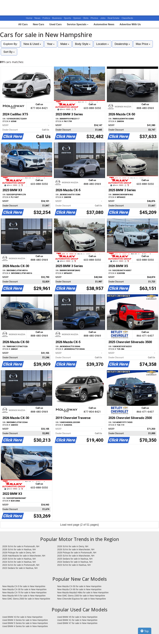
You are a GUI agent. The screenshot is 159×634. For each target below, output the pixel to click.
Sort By (9, 51)
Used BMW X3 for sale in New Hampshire (22, 617)
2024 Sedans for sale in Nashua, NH (74, 562)
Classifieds (127, 18)
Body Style (82, 44)
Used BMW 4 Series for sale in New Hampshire (25, 626)
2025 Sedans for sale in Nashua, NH (74, 559)
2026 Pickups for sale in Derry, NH (18, 552)
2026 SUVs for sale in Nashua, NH (19, 549)
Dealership (122, 44)
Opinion (77, 18)
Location (102, 44)
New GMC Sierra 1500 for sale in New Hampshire (81, 595)
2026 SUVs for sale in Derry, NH (72, 546)
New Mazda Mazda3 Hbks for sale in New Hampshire (82, 592)
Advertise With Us (130, 24)
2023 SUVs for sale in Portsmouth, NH (20, 565)
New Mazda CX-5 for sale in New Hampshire (23, 586)
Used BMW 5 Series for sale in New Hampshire (25, 623)
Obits (86, 18)
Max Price (143, 44)
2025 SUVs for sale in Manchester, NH (75, 555)
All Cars (23, 24)
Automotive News (104, 24)
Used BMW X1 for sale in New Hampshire (77, 620)
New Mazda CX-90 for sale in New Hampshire (79, 589)
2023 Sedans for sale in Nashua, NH (19, 568)
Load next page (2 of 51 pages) (79, 524)
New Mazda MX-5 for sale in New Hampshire (23, 595)
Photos (95, 18)
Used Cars (55, 24)
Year (50, 44)
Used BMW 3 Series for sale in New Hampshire (25, 620)
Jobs (103, 18)
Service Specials (77, 24)
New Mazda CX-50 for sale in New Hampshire (79, 586)
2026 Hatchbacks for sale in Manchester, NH (23, 555)
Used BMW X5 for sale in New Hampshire (77, 617)
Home (29, 18)
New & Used (32, 44)
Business (57, 18)
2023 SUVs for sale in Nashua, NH (74, 565)
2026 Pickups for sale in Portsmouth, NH (76, 552)
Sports (68, 18)
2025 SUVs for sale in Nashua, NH (19, 559)
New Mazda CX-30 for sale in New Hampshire (24, 589)
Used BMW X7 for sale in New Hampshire (77, 623)
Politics (46, 18)
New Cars (38, 24)
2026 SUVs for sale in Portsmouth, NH (20, 546)
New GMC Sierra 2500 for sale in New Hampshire (26, 598)
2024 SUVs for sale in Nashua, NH (19, 562)
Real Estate (114, 18)
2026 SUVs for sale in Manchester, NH (75, 549)
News (37, 18)
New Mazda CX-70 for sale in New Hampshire (24, 592)
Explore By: (10, 44)
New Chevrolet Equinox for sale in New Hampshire (81, 598)
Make (64, 44)
